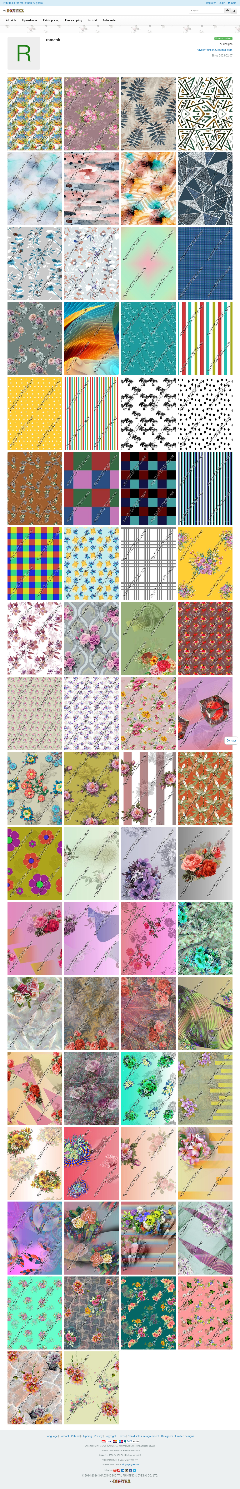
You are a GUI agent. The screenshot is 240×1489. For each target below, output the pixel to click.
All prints (11, 20)
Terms (122, 1436)
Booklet (92, 20)
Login (221, 2)
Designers (167, 1436)
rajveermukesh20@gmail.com (214, 49)
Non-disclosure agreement (143, 1436)
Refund (75, 1436)
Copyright (110, 1436)
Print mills (23, 2)
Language (52, 1436)
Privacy (98, 1436)
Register (211, 2)
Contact (64, 1436)
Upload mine (29, 20)
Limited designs (184, 1436)
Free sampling (73, 20)
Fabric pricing (51, 20)
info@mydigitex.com (130, 1464)
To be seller (110, 20)
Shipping (87, 1436)
